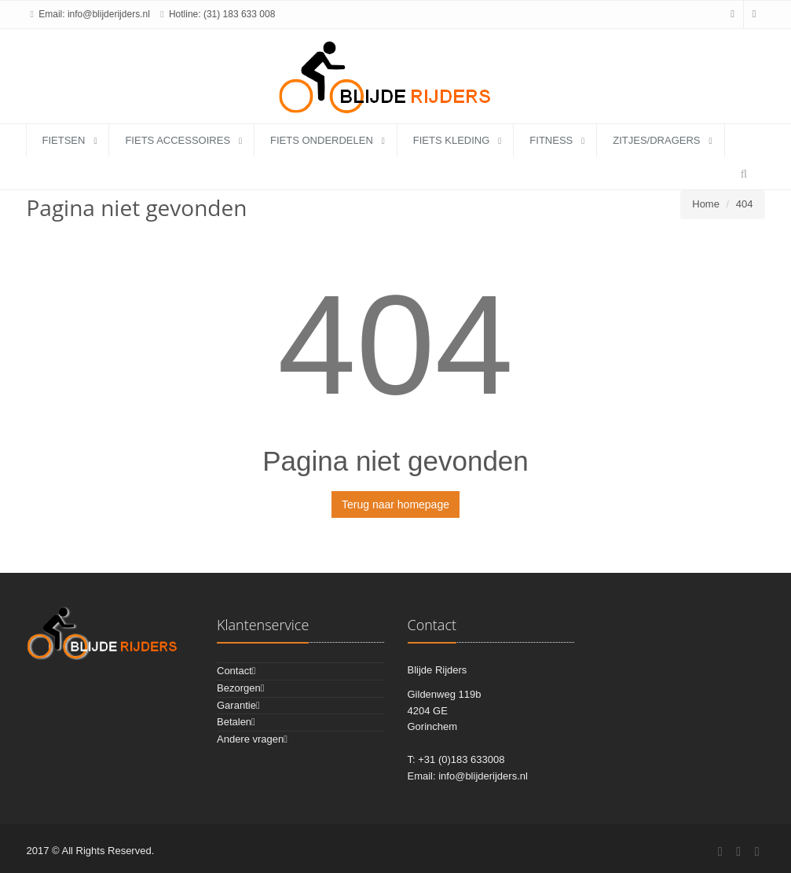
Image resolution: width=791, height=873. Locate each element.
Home (706, 204)
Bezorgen (239, 688)
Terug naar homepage (395, 504)
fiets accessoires (177, 140)
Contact (234, 671)
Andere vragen (250, 739)
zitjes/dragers (656, 140)
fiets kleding (451, 140)
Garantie (236, 705)
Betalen (234, 722)
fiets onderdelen (321, 140)
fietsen (64, 140)
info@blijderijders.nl (109, 14)
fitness (551, 140)
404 (744, 204)
